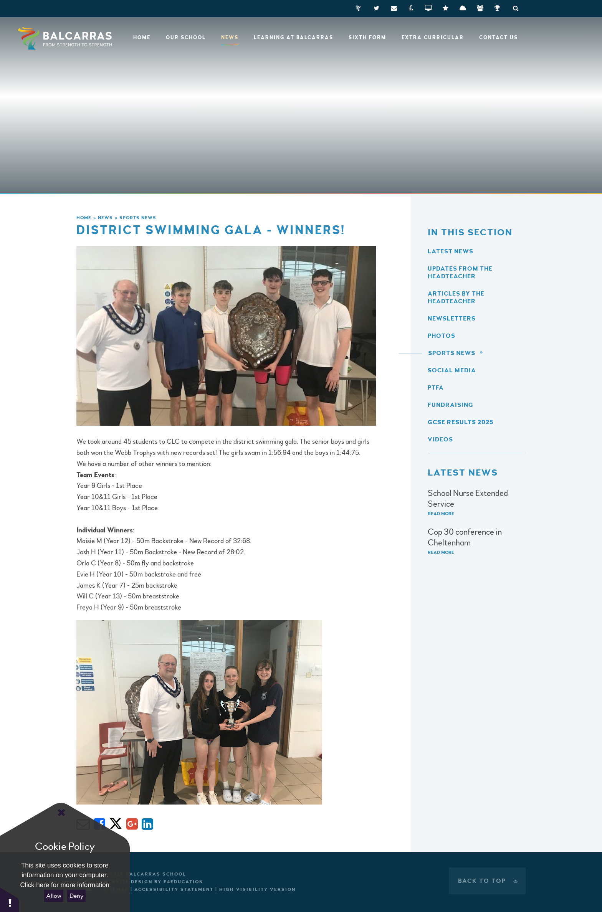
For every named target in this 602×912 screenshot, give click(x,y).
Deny (76, 896)
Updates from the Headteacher (460, 272)
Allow (53, 896)
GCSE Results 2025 (460, 422)
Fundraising (450, 405)
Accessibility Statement (173, 889)
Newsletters (452, 318)
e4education (183, 882)
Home (83, 218)
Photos (441, 336)
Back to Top (488, 881)
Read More (441, 514)
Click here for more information (64, 885)
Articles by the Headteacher (456, 297)
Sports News (137, 218)
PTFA (436, 388)
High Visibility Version (257, 889)
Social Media (452, 370)
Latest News (450, 251)
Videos (440, 439)
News (105, 218)
